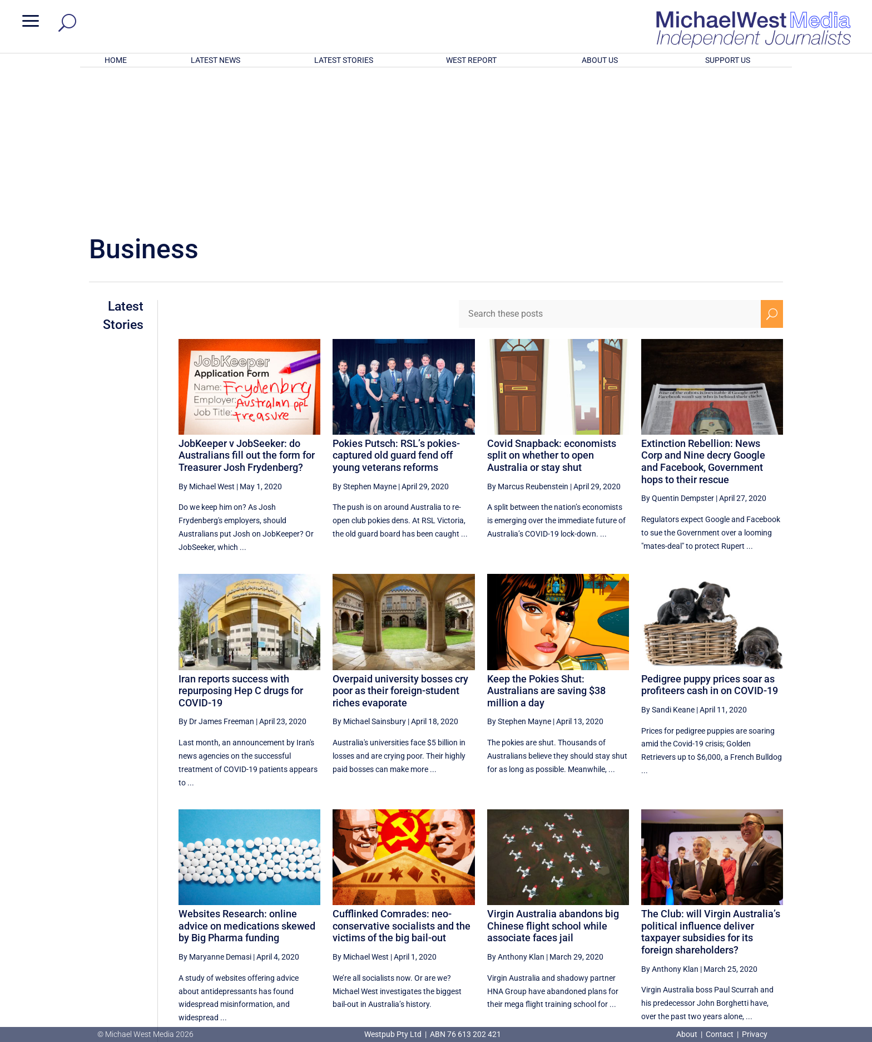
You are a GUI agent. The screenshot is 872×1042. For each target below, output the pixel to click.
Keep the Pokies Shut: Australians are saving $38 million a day (546, 545)
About (687, 1034)
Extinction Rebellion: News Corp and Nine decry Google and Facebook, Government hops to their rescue (703, 316)
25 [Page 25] (661, 921)
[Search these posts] (610, 168)
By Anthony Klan (515, 811)
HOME (116, 60)
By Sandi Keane (668, 563)
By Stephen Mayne (365, 340)
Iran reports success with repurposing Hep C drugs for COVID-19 (241, 545)
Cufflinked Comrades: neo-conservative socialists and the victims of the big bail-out (401, 780)
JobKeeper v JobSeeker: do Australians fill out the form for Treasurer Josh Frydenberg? (247, 309)
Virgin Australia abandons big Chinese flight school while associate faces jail (553, 780)
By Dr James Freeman (216, 575)
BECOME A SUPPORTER (813, 963)
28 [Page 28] (746, 921)
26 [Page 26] (690, 921)
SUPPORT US (727, 60)
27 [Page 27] (718, 921)
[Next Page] (772, 921)
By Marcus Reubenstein (527, 340)
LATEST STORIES (343, 60)
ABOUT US (600, 60)
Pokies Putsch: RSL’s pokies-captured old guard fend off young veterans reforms (396, 309)
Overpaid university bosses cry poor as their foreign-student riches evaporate (400, 545)
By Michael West (207, 340)
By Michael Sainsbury (369, 575)
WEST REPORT (471, 60)
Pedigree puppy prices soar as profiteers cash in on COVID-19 (709, 539)
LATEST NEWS (215, 60)
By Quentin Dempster (677, 352)
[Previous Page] (608, 921)
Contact (720, 1034)
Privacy (754, 1034)
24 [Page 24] (634, 921)
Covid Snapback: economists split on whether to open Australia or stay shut (551, 309)
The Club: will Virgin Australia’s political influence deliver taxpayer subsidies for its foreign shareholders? (710, 786)
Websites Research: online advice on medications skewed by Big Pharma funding (247, 780)
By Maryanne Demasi (215, 811)
